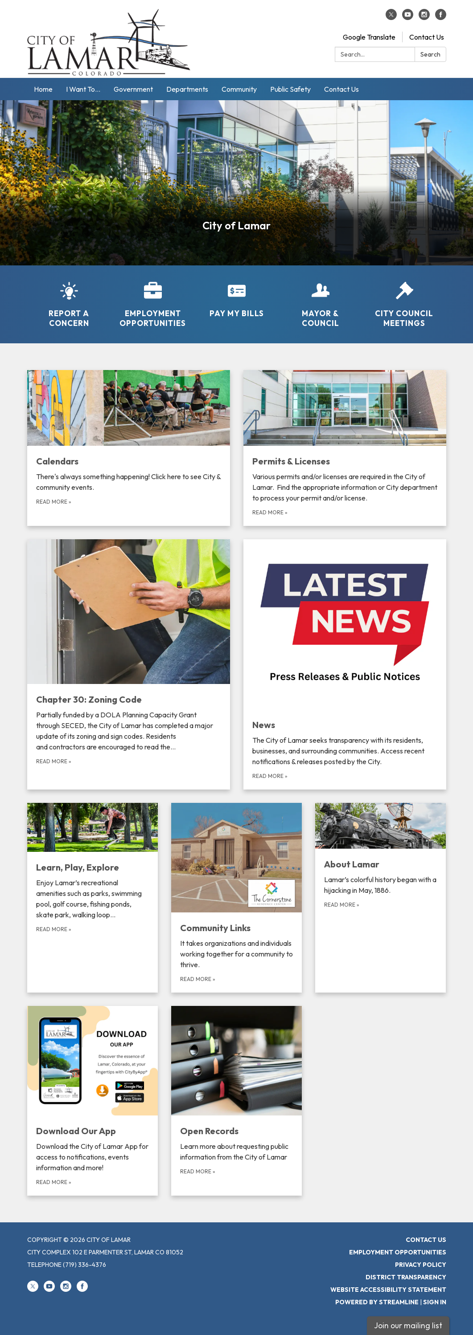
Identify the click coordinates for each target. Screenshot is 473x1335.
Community (239, 89)
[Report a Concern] (69, 299)
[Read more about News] (344, 664)
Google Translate (369, 37)
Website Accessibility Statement (388, 1290)
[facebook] (440, 17)
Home (43, 89)
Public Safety (290, 89)
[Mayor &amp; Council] (320, 299)
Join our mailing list (408, 1325)
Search (430, 54)
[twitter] (391, 17)
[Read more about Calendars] (128, 448)
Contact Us (426, 37)
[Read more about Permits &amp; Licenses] (344, 448)
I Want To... (83, 89)
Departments (187, 89)
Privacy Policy (420, 1265)
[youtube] (407, 17)
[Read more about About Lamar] (380, 898)
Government (133, 89)
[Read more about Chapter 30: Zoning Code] (128, 664)
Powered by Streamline (377, 1302)
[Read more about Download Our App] (92, 1101)
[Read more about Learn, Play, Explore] (92, 898)
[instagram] (424, 17)
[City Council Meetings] (404, 299)
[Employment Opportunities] (152, 299)
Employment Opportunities (397, 1252)
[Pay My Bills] (236, 294)
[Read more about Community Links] (236, 898)
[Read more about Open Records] (236, 1101)
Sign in (434, 1302)
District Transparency (406, 1277)
